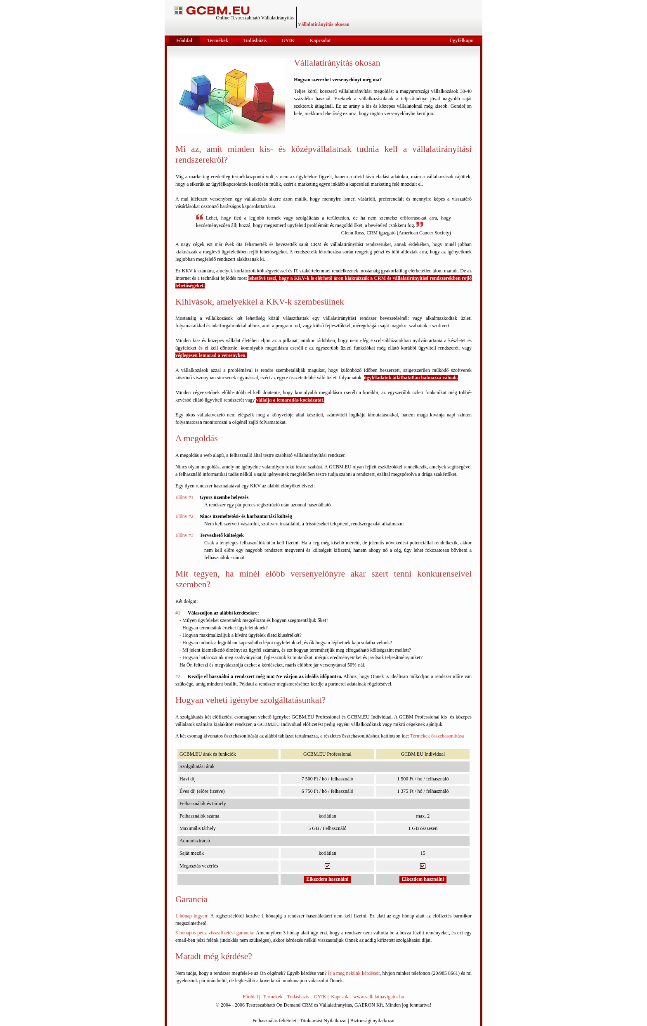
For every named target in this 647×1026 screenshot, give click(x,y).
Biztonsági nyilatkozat (372, 1021)
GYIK (320, 997)
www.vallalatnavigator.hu (378, 997)
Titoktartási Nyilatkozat (323, 1021)
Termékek (273, 997)
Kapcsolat (341, 997)
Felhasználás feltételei (274, 1021)
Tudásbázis (298, 997)
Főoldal (250, 997)
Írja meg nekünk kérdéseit (354, 973)
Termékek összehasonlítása (437, 736)
